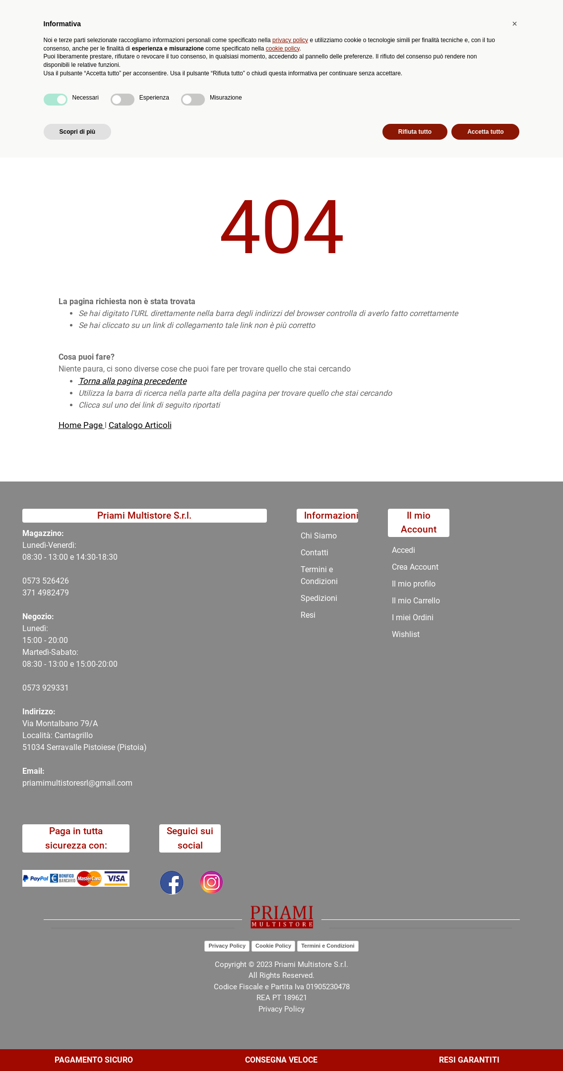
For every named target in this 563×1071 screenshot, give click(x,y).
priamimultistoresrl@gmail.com (77, 783)
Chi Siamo (291, 94)
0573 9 (34, 688)
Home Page (82, 425)
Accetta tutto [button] (485, 1044)
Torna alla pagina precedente (132, 381)
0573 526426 (45, 581)
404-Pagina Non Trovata (136, 117)
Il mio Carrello (416, 600)
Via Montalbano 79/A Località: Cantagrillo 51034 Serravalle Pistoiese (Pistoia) (84, 735)
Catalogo (87, 94)
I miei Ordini (413, 617)
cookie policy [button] (283, 961)
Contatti (340, 94)
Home (69, 117)
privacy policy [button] (290, 953)
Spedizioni (319, 598)
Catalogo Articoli (140, 425)
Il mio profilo (414, 584)
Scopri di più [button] (78, 1044)
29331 (58, 688)
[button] (207, 53)
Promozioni (237, 94)
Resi (308, 615)
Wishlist (406, 634)
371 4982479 (45, 592)
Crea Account (415, 567)
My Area (529, 10)
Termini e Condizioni (319, 575)
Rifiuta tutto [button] (415, 1044)
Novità (189, 94)
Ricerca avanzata (253, 47)
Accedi (403, 550)
